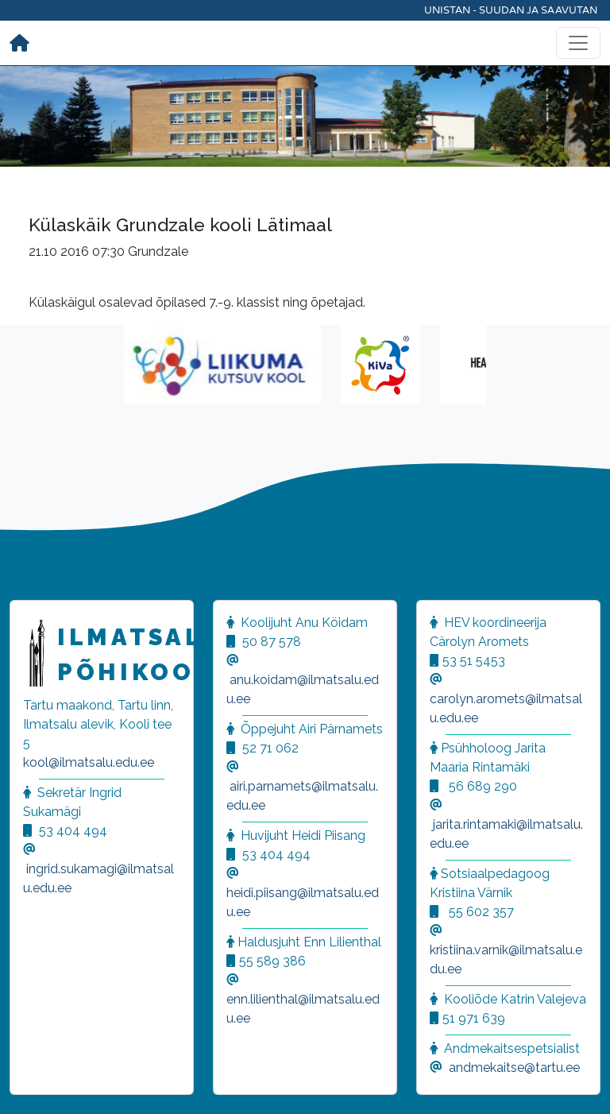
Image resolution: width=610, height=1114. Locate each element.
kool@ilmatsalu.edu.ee (88, 762)
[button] (32, 1082)
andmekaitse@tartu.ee (514, 1067)
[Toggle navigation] (578, 43)
